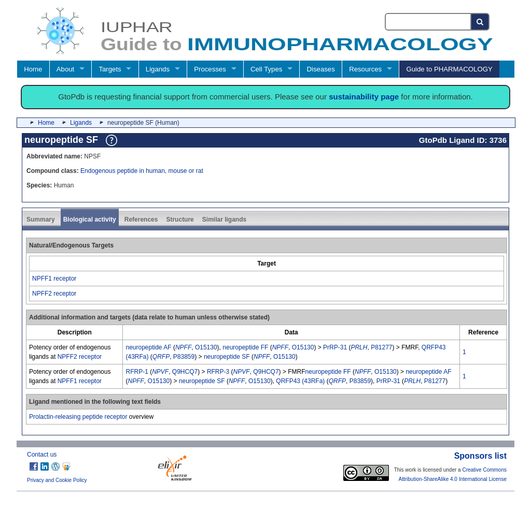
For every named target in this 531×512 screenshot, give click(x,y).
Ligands (158, 69)
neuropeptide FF (245, 347)
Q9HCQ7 (185, 371)
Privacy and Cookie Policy (57, 480)
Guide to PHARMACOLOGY (449, 69)
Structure (179, 219)
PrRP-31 (335, 347)
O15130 (206, 347)
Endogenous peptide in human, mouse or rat (141, 170)
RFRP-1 (136, 371)
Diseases (321, 69)
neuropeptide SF (227, 356)
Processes (210, 69)
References (141, 219)
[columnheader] (267, 263)
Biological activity (89, 219)
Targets (110, 69)
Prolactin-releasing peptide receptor (78, 416)
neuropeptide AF (148, 347)
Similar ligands (224, 219)
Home (33, 69)
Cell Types (266, 69)
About (65, 69)
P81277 (381, 347)
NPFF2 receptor (54, 293)
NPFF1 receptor (54, 278)
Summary (40, 219)
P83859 (183, 356)
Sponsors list (480, 455)
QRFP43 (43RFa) (300, 381)
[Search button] (480, 22)
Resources (365, 69)
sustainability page (364, 96)
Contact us (42, 454)
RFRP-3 (218, 371)
